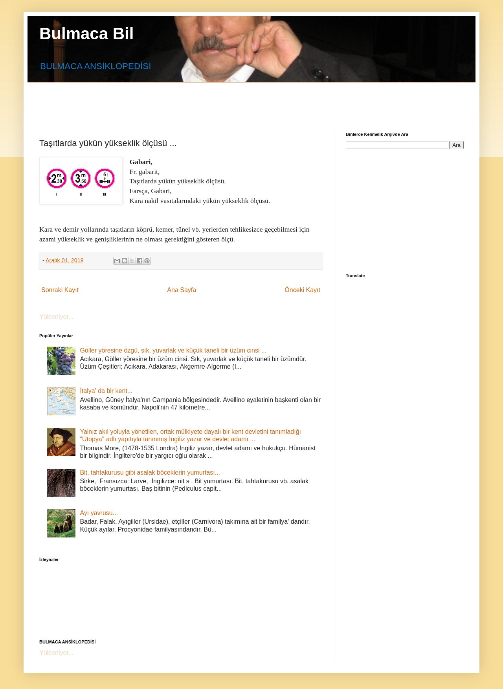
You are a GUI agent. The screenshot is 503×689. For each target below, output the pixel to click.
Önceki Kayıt (302, 290)
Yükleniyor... (56, 316)
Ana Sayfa (181, 290)
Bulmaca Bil (86, 33)
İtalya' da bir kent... (106, 390)
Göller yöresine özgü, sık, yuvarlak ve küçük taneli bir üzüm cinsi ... (173, 350)
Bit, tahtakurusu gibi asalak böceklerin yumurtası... (150, 472)
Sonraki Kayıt (60, 290)
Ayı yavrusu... (99, 513)
